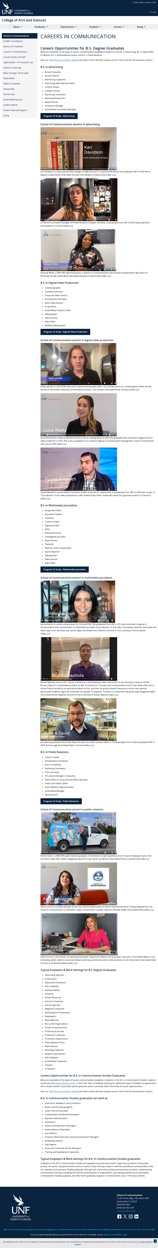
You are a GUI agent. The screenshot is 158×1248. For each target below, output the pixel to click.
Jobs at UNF (150, 1229)
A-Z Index (152, 12)
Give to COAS (151, 2)
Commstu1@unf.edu (126, 1211)
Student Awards (10, 105)
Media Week (8, 78)
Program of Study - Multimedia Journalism (65, 569)
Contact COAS (138, 2)
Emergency (31, 1229)
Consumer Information (68, 1229)
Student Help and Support (15, 110)
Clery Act (131, 1229)
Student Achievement (89, 1229)
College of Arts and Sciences (24, 20)
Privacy (128, 1242)
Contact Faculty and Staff (14, 57)
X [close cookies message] (155, 1241)
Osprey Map (9, 89)
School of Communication (16, 35)
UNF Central (9, 1229)
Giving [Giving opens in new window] (6, 115)
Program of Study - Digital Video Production (65, 331)
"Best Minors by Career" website (64, 60)
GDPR (137, 1242)
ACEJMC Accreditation (13, 41)
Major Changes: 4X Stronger (16, 73)
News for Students (11, 83)
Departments (67, 26)
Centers (118, 26)
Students (94, 26)
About (16, 26)
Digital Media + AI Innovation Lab (18, 62)
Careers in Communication (15, 52)
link (113, 175)
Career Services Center (65, 1083)
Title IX (140, 1229)
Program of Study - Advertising (59, 116)
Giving (140, 26)
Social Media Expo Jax (12, 99)
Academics (40, 26)
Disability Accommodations (113, 1229)
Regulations (51, 1229)
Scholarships (9, 94)
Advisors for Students (13, 46)
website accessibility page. (116, 1234)
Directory (20, 1229)
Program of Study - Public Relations (61, 801)
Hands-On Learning (12, 67)
